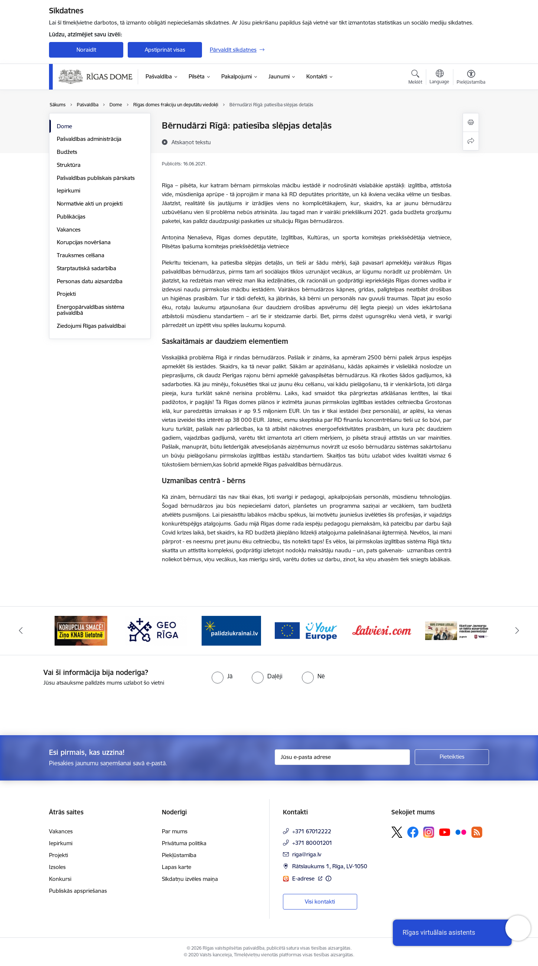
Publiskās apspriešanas (78, 890)
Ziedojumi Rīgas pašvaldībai (91, 325)
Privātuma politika (184, 843)
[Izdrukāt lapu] (471, 122)
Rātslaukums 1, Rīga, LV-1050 (329, 866)
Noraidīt (86, 49)
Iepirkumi (68, 190)
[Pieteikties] (452, 757)
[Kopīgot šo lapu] (471, 141)
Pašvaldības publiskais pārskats (96, 177)
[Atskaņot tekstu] (191, 142)
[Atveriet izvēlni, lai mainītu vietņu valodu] (439, 77)
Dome (64, 126)
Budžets (67, 151)
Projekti (66, 293)
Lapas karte (176, 866)
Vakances (69, 229)
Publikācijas (71, 216)
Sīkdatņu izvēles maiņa (190, 878)
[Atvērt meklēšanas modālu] (415, 78)
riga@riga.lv (306, 854)
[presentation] (62, 707)
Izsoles (57, 866)
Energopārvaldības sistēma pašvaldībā (90, 309)
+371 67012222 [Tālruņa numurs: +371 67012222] (311, 831)
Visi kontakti (320, 901)
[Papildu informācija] (328, 878)
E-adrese (304, 878)
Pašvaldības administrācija (89, 138)
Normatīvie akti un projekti (90, 203)
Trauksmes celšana (80, 255)
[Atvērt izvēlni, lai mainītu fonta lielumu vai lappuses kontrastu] (471, 78)
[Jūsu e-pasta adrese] (342, 757)
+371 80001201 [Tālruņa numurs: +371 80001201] (312, 842)
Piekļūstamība (179, 855)
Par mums (175, 831)
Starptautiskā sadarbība (86, 268)
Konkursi (60, 878)
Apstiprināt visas (165, 49)
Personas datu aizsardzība (90, 281)
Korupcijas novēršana (84, 242)
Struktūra (69, 164)
